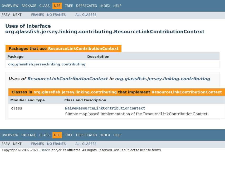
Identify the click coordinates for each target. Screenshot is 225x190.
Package (29, 6)
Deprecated (86, 6)
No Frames (56, 15)
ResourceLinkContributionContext (83, 48)
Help (117, 6)
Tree (69, 6)
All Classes (86, 15)
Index (105, 6)
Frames (37, 15)
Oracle (46, 150)
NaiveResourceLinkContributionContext (105, 108)
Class (44, 6)
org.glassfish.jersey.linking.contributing (46, 64)
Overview (10, 6)
